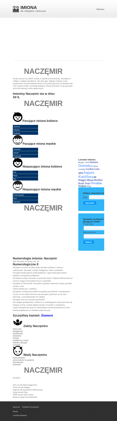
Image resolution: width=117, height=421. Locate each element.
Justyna (16, 133)
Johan (16, 153)
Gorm (96, 169)
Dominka (85, 166)
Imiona (15, 411)
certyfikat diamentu (20, 415)
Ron (15, 198)
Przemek (17, 156)
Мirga (89, 186)
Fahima (95, 166)
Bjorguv (81, 162)
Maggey (82, 180)
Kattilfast (85, 177)
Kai (14, 172)
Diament (47, 315)
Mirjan (90, 180)
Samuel (16, 202)
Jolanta (16, 130)
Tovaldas (96, 183)
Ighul (80, 173)
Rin (14, 179)
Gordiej (89, 169)
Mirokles (98, 180)
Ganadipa (81, 169)
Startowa (100, 9)
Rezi (15, 175)
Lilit (94, 177)
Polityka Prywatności (30, 407)
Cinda (87, 162)
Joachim (17, 149)
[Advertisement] (58, 39)
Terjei (87, 183)
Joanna (16, 126)
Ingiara (89, 172)
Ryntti (81, 183)
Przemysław (18, 195)
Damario (94, 162)
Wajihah (82, 186)
